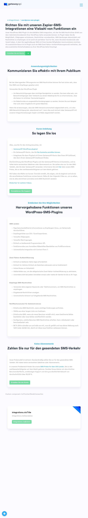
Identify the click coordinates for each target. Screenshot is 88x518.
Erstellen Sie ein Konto (20, 382)
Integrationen (14, 20)
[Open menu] (81, 5)
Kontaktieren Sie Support (20, 191)
